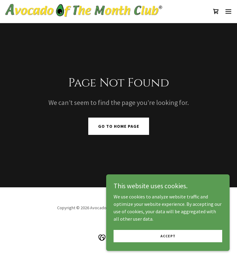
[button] (228, 11)
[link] (83, 11)
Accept (168, 240)
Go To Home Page (118, 126)
